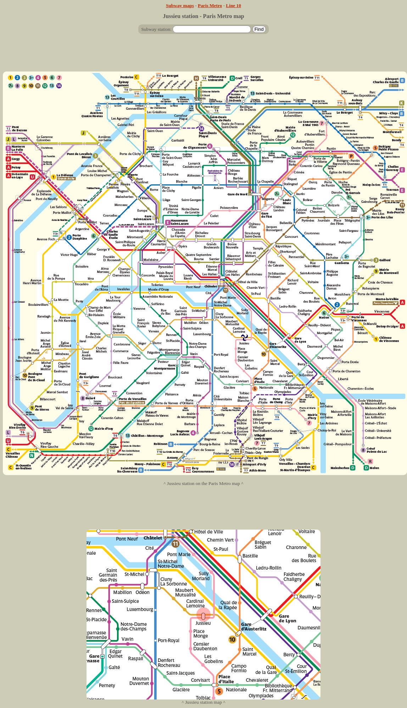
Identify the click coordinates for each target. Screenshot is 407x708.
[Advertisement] (203, 56)
